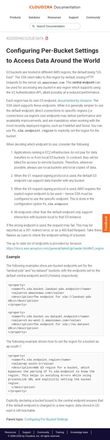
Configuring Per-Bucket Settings (46, 419)
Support (73, 17)
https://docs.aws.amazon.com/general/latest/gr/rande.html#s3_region (55, 248)
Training (60, 432)
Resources (54, 17)
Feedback (106, 223)
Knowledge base (79, 432)
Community (93, 17)
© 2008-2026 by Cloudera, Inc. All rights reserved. (34, 435)
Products (15, 17)
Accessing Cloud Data (25, 38)
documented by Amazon (75, 100)
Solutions (34, 17)
